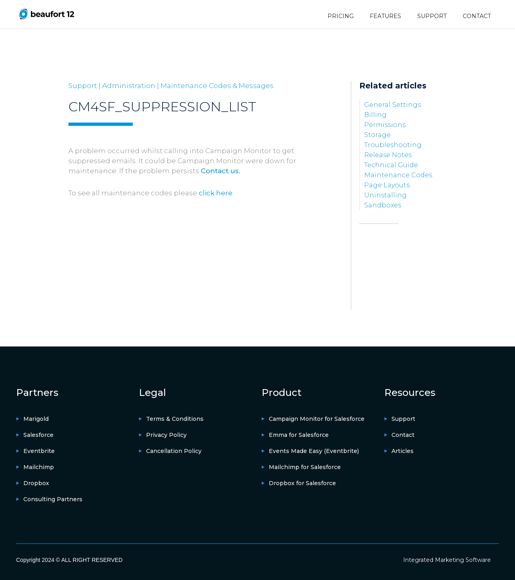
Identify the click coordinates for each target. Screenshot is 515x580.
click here (216, 193)
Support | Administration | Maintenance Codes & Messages (171, 86)
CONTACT (477, 16)
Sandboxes (382, 205)
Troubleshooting (393, 145)
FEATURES (385, 16)
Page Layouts (387, 185)
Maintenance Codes (398, 175)
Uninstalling (385, 195)
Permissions (385, 125)
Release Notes (388, 155)
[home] (46, 14)
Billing (375, 115)
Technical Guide (391, 165)
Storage (377, 135)
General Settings (392, 105)
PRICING (341, 16)
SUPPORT (432, 16)
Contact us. (220, 171)
